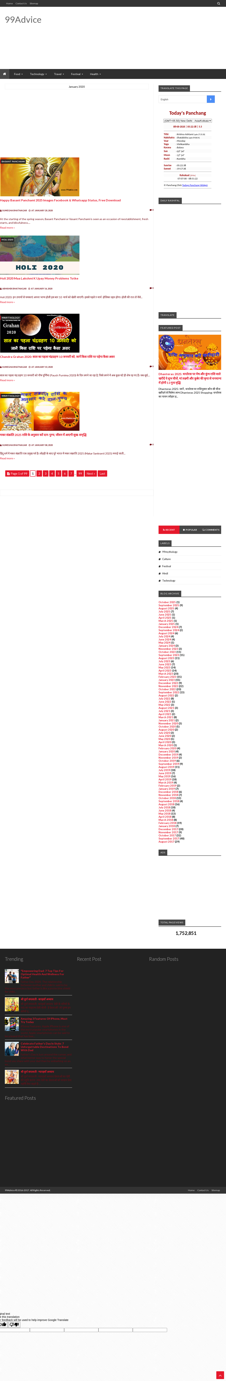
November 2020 (168, 723)
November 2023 (168, 648)
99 (80, 473)
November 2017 (168, 832)
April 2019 (165, 779)
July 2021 (164, 711)
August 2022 (166, 695)
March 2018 (166, 819)
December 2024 (168, 627)
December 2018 (168, 791)
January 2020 (167, 751)
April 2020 (165, 742)
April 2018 (165, 816)
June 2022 (165, 701)
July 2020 (164, 732)
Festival (166, 566)
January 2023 (167, 679)
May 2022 (164, 704)
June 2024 (165, 639)
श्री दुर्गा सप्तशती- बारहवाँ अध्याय (37, 999)
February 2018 (167, 823)
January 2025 (167, 623)
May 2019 (164, 776)
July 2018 (164, 807)
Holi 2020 (7, 239)
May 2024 (164, 642)
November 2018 (168, 795)
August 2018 (166, 804)
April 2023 (165, 670)
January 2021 (167, 720)
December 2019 (168, 754)
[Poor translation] (14, 1325)
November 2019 (168, 757)
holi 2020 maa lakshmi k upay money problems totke (39, 278)
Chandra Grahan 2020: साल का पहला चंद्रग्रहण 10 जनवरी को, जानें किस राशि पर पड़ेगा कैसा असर (57, 356)
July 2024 (164, 636)
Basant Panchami (13, 161)
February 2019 (167, 785)
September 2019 (169, 763)
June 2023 (165, 664)
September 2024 (169, 630)
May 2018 (164, 813)
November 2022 (168, 686)
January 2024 (167, 645)
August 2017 (166, 841)
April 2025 (165, 617)
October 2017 (167, 835)
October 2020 (167, 726)
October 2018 (167, 798)
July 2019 (164, 770)
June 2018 (165, 810)
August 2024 (166, 633)
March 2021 (166, 717)
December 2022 (168, 683)
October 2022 (167, 689)
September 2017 (169, 838)
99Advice (23, 19)
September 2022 (169, 692)
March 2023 (166, 673)
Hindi (165, 573)
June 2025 (165, 614)
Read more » (7, 227)
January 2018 (167, 826)
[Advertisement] (150, 38)
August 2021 (166, 707)
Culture (166, 559)
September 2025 (169, 605)
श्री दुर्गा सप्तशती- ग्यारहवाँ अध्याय (37, 1071)
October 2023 (167, 651)
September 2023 (169, 655)
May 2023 (164, 667)
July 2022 (164, 698)
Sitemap (34, 3)
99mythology (11, 317)
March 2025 (166, 620)
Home (9, 3)
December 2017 (168, 829)
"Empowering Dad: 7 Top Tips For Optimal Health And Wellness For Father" (42, 974)
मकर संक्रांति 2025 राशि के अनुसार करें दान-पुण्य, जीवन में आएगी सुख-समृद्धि (43, 435)
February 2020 (167, 748)
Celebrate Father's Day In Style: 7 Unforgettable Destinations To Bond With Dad (44, 1047)
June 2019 (165, 773)
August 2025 (166, 608)
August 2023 (166, 658)
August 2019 (166, 767)
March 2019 (166, 782)
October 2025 (167, 602)
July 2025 (164, 611)
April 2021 (165, 714)
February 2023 (167, 676)
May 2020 (164, 739)
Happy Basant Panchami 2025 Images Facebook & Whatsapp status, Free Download (60, 200)
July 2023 (164, 661)
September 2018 (169, 801)
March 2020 (166, 745)
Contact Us (21, 3)
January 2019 (167, 788)
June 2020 (165, 735)
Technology (168, 580)
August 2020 (166, 729)
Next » (91, 473)
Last (102, 473)
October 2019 (167, 760)
